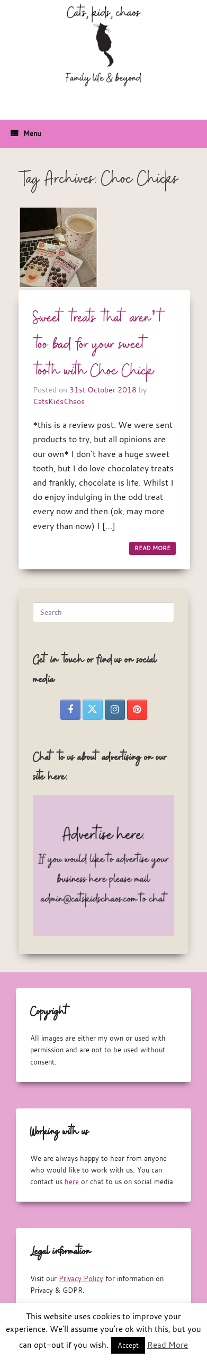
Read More (167, 1344)
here (73, 1181)
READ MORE (152, 548)
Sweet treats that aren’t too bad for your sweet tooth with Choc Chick (99, 344)
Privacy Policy (81, 1278)
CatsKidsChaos (59, 401)
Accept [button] (128, 1345)
